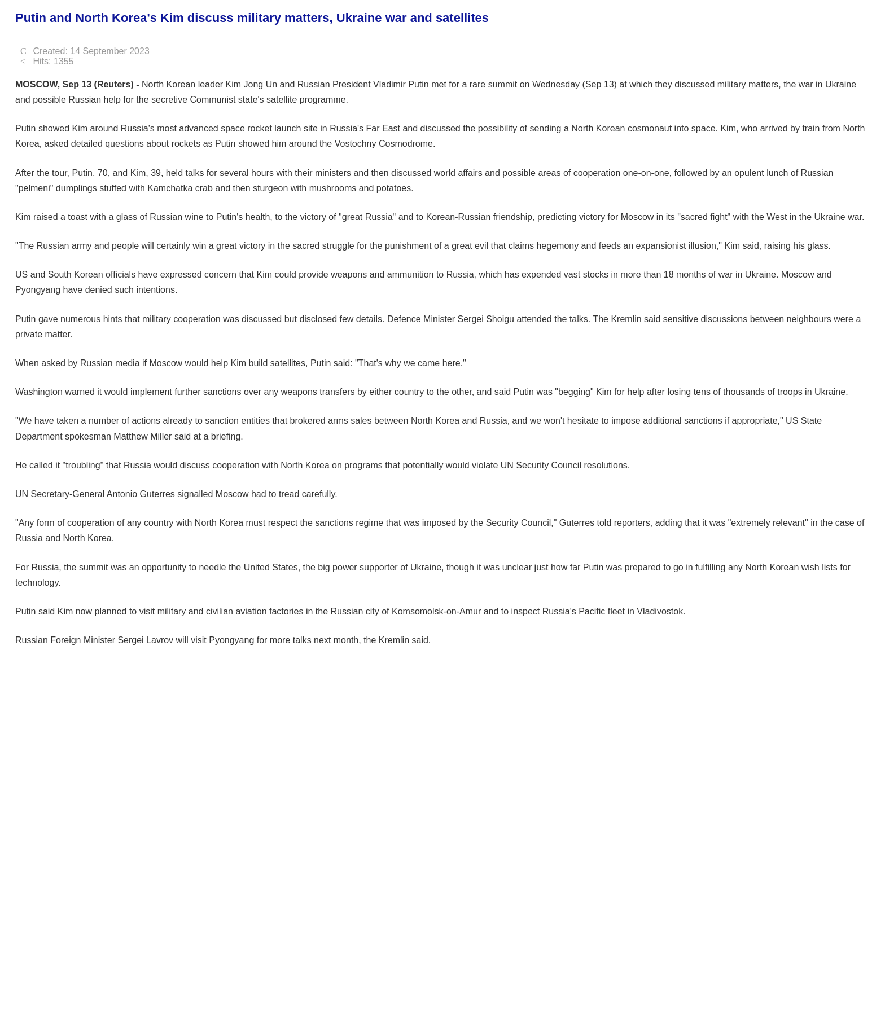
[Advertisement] (220, 715)
